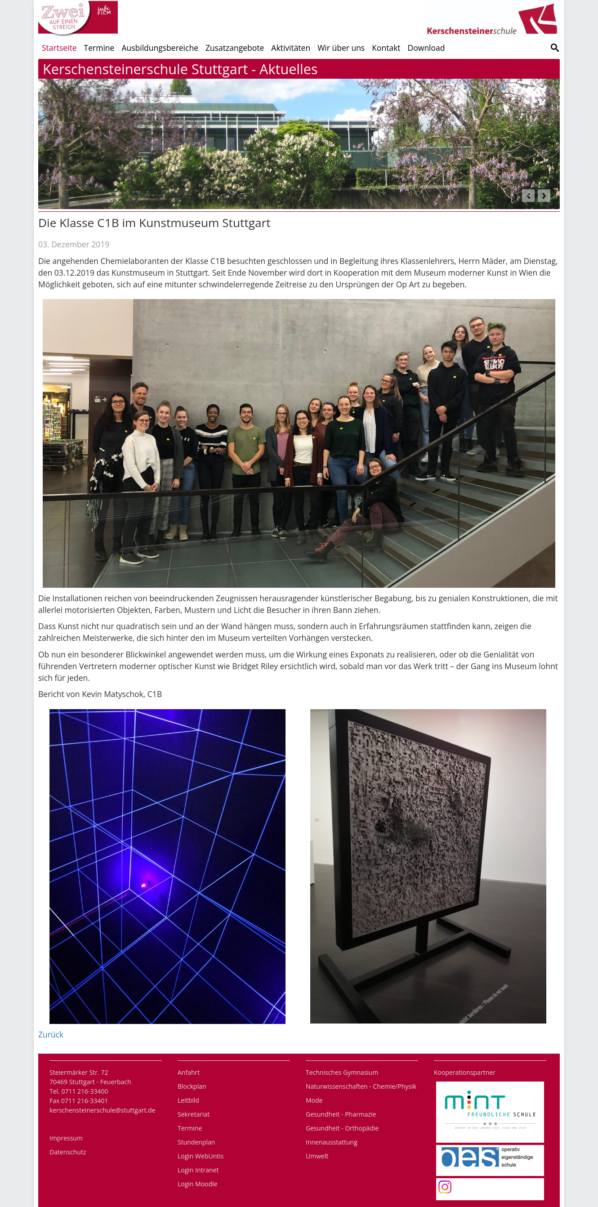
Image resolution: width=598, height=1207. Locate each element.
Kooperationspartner (464, 1072)
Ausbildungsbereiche (159, 47)
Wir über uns (341, 47)
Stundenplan (196, 1142)
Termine (99, 47)
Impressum (66, 1138)
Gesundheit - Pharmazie (341, 1114)
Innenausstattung (331, 1142)
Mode (314, 1100)
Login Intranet (198, 1170)
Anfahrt (189, 1072)
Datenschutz (67, 1152)
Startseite (59, 47)
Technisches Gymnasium (342, 1072)
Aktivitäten (290, 47)
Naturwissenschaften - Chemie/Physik (361, 1086)
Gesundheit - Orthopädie (342, 1128)
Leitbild (188, 1100)
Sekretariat (194, 1114)
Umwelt (317, 1156)
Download (426, 47)
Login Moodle (197, 1184)
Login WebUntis (200, 1156)
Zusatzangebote (234, 47)
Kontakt (386, 47)
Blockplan (192, 1086)
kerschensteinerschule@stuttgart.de (102, 1110)
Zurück (50, 1034)
